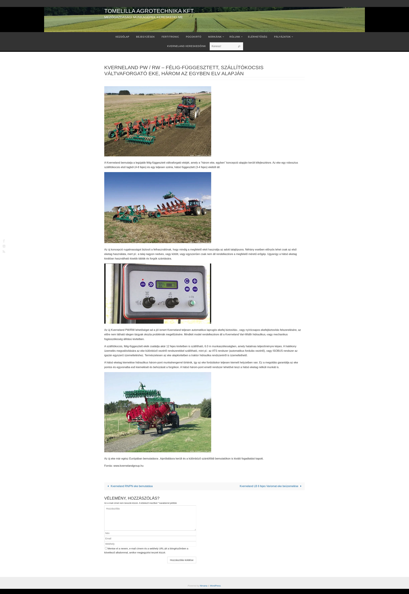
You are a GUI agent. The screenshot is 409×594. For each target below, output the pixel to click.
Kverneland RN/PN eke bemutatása (129, 486)
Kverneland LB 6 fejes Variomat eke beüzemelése (271, 486)
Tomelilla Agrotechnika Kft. (149, 11)
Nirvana (203, 585)
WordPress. (215, 585)
